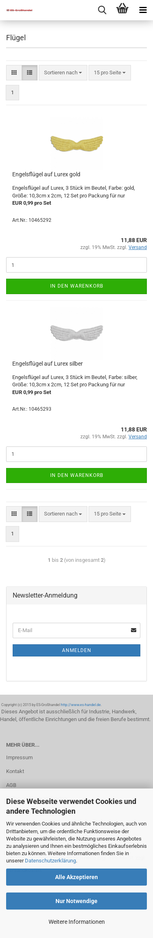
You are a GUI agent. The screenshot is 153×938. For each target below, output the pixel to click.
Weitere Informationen (77, 922)
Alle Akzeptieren (76, 877)
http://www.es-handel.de (81, 705)
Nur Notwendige (76, 901)
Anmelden (76, 650)
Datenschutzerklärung (50, 861)
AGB (11, 785)
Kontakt (15, 771)
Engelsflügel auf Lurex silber (47, 363)
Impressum (19, 757)
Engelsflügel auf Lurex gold (46, 174)
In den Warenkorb (76, 286)
